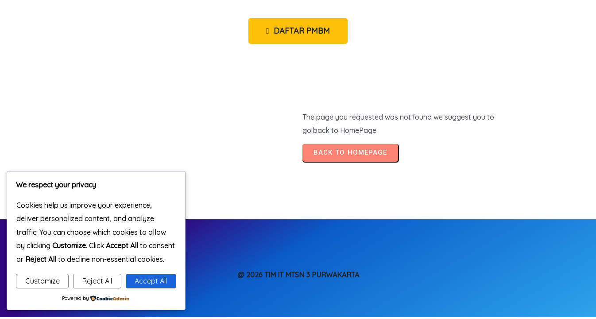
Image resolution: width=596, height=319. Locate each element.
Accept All (151, 280)
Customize (42, 280)
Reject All (97, 280)
